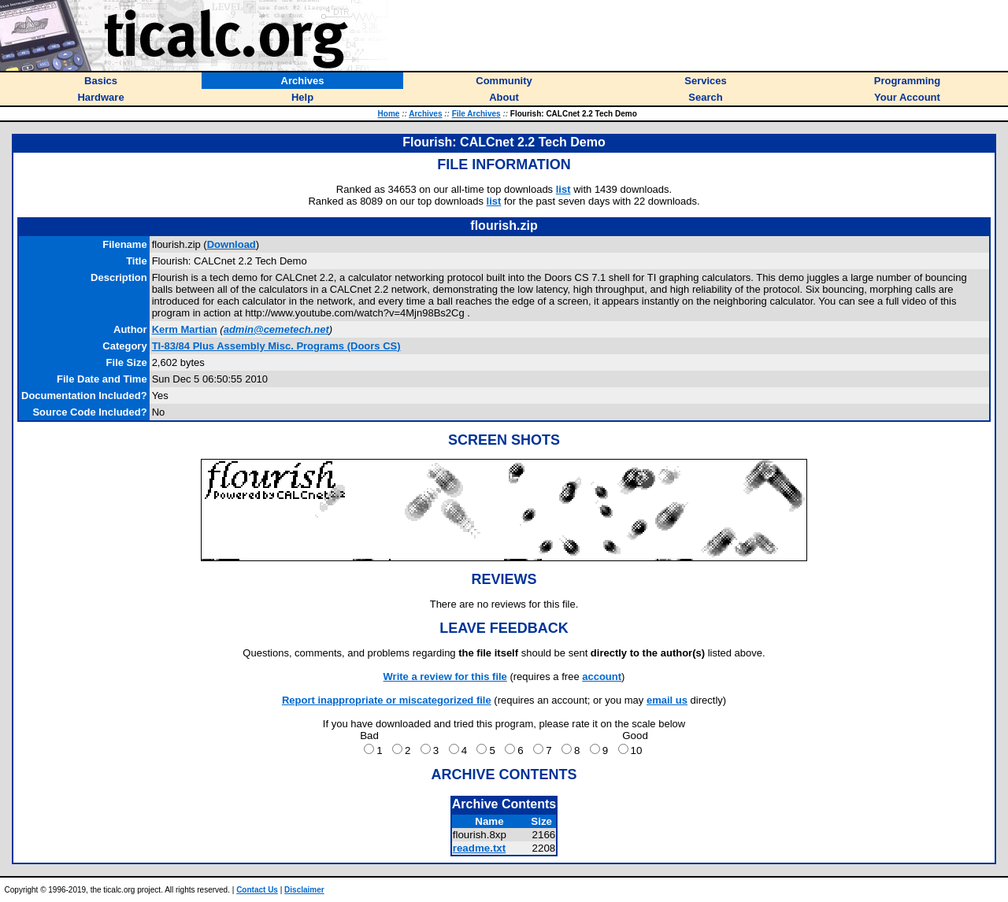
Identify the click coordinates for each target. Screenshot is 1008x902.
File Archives (476, 113)
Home (389, 113)
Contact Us (257, 889)
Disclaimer (304, 889)
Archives (425, 113)
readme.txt (479, 848)
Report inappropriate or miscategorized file (386, 700)
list (563, 189)
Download (231, 244)
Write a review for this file (445, 676)
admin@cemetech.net (276, 329)
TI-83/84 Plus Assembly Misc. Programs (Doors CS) (276, 346)
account (601, 676)
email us (667, 700)
